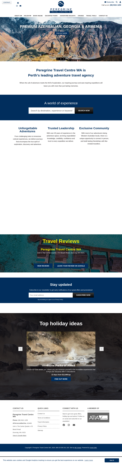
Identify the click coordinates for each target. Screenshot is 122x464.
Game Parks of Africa (61, 382)
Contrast (6, 2)
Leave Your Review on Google (71, 277)
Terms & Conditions (44, 429)
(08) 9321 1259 (115, 5)
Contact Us (41, 425)
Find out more (61, 396)
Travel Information (43, 433)
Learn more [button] (89, 460)
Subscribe (109, 2)
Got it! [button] (112, 460)
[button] (120, 2)
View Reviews (43, 277)
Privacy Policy (59, 311)
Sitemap (40, 441)
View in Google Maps (19, 447)
